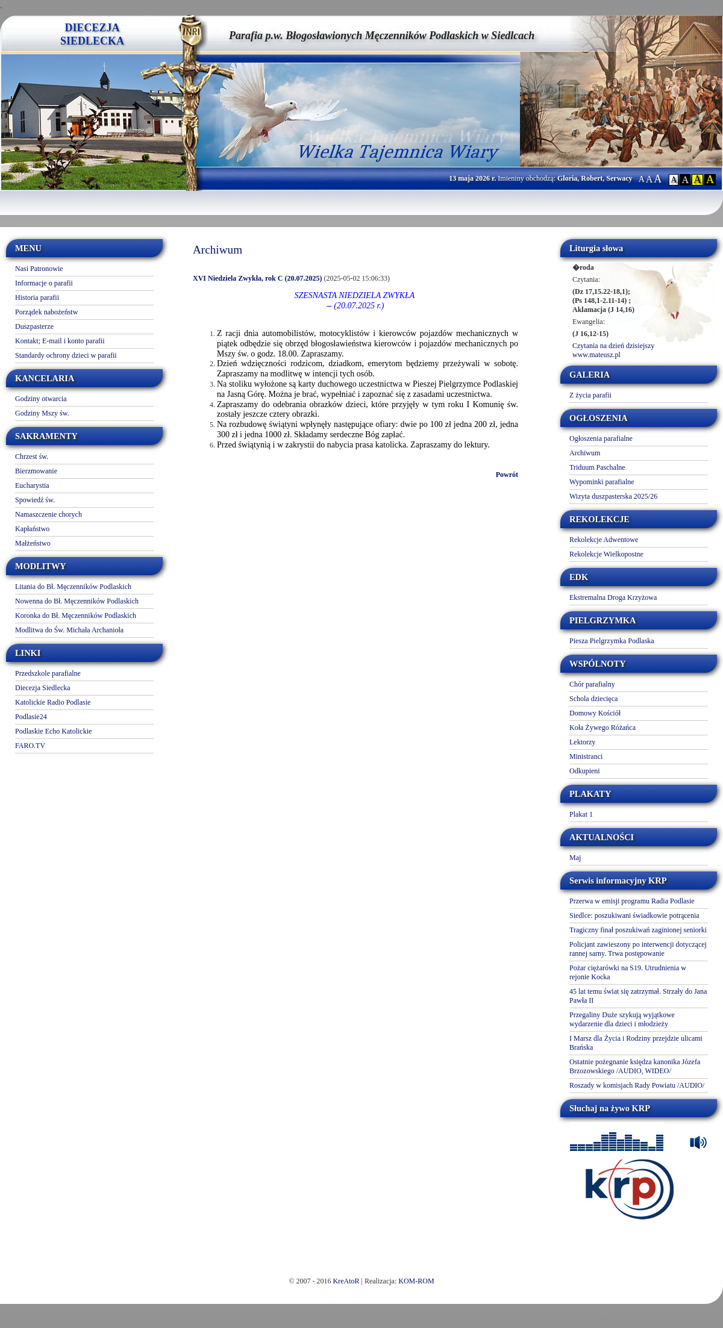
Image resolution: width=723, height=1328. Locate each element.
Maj (575, 857)
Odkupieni (584, 771)
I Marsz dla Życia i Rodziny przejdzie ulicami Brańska (636, 1043)
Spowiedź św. (35, 500)
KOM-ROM (416, 1281)
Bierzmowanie (36, 471)
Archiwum (584, 453)
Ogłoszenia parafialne (601, 438)
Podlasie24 (31, 716)
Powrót (507, 474)
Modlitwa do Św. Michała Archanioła (69, 630)
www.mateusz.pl (596, 355)
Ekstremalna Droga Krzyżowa (613, 597)
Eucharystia (32, 485)
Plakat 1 (581, 814)
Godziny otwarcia (41, 398)
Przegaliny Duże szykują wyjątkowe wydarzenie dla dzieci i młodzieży (622, 1019)
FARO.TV (30, 745)
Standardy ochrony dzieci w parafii (66, 355)
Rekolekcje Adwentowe (603, 539)
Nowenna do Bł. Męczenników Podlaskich (77, 601)
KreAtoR (346, 1281)
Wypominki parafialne (601, 482)
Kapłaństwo (32, 529)
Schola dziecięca (593, 698)
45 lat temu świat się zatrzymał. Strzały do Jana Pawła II (638, 996)
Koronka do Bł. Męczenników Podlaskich (75, 615)
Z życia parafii (590, 395)
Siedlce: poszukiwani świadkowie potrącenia (634, 915)
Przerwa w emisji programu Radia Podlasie (632, 901)
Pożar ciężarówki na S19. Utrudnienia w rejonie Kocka (627, 972)
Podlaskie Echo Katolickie (53, 731)
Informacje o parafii (44, 283)
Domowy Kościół (595, 713)
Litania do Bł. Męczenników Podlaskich (73, 586)
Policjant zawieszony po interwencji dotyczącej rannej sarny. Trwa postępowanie (638, 949)
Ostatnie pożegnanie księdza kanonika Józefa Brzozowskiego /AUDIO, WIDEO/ (634, 1066)
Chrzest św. (31, 456)
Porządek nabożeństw (46, 312)
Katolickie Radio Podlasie (52, 702)
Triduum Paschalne (597, 467)
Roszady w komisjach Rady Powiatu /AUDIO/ (636, 1085)
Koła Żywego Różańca (602, 727)
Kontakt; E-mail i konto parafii (60, 341)
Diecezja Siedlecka (42, 688)
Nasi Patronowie (39, 268)
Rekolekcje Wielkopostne (606, 554)
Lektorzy (582, 742)
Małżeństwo (33, 543)
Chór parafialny (592, 684)
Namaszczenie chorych (48, 514)
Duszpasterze (34, 326)
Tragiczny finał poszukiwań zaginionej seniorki (638, 930)
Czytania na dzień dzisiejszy (613, 345)
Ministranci (585, 756)
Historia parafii (37, 297)
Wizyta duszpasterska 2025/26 (613, 496)
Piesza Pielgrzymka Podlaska (611, 641)
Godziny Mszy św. (42, 413)
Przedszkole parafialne (48, 673)
